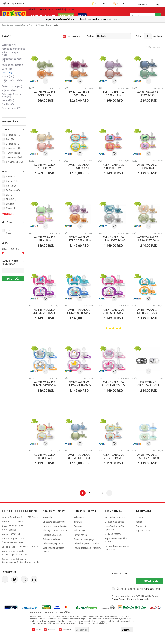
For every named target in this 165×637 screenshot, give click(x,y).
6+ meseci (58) (13, 148)
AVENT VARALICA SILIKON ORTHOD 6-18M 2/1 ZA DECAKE (79, 313)
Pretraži (13, 278)
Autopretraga (73, 36)
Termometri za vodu (12, 60)
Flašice (8, 76)
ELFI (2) (9, 194)
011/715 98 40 (94, 19)
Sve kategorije (37, 11)
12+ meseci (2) (13, 153)
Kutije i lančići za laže (12, 81)
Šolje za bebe (10, 90)
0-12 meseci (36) (14, 162)
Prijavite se (150, 580)
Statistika (52, 630)
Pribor (49, 25)
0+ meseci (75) (13, 134)
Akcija (51, 11)
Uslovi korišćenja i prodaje (86, 543)
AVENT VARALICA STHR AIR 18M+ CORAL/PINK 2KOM (113, 168)
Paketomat (79, 517)
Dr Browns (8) (13, 190)
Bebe (41, 25)
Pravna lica (48, 517)
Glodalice (9, 45)
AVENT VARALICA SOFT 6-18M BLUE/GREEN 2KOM (147, 95)
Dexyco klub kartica (114, 522)
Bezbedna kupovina (115, 517)
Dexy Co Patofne (113, 534)
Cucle (7, 69)
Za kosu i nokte (11, 108)
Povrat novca (80, 535)
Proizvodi (33, 25)
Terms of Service (135, 599)
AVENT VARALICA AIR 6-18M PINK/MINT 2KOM (147, 168)
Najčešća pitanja (143, 530)
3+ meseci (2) (12, 143)
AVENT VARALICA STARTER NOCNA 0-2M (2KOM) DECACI (148, 458)
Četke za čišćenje (12, 86)
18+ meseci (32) (14, 157)
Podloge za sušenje (13, 65)
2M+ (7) (10, 139)
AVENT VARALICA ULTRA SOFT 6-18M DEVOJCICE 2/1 (79, 240)
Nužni (39, 630)
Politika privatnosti (52, 539)
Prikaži (139, 36)
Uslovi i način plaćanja (53, 543)
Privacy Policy (118, 599)
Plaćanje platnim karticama (56, 530)
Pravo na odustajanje (84, 539)
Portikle (8, 104)
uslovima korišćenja (150, 588)
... (96, 493)
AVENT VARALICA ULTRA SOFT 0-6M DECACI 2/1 (148, 240)
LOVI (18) (10, 203)
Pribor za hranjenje (11, 53)
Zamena (78, 526)
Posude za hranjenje (13, 49)
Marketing (68, 630)
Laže (7, 72)
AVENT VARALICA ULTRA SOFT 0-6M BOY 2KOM (79, 458)
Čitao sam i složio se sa (138, 589)
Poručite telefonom (76, 19)
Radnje (139, 522)
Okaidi (82, 11)
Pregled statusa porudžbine (88, 548)
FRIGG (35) (11, 199)
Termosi (8, 100)
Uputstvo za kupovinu (54, 522)
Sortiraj (90, 36)
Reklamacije (80, 530)
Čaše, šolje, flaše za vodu (11, 95)
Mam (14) (10, 208)
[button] (14, 129)
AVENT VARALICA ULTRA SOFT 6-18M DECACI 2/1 (113, 240)
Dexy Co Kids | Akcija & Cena (14, 25)
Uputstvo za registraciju (55, 526)
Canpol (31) (12, 181)
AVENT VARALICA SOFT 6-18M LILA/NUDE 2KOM (113, 95)
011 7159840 (17, 521)
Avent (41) (11, 176)
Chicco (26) (11, 185)
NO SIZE (8, 230)
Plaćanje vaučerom (52, 535)
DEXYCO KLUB (66, 11)
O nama (139, 517)
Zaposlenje (141, 526)
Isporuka (78, 522)
